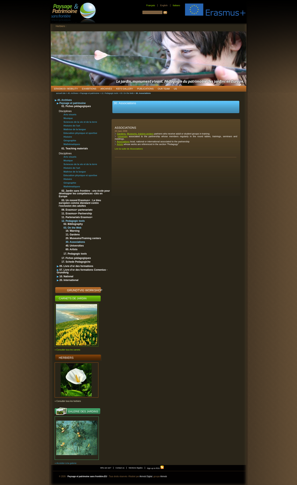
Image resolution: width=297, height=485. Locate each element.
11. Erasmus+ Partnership (76, 213)
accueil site (61, 93)
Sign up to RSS (155, 468)
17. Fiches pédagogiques (76, 258)
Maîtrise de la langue (75, 129)
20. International (68, 280)
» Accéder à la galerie (66, 463)
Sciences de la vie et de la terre (80, 122)
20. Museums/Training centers (83, 238)
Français (150, 5)
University (122, 136)
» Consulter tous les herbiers (68, 401)
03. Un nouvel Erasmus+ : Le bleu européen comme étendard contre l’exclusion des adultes (80, 203)
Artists (120, 144)
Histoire (68, 137)
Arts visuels (70, 114)
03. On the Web (127, 93)
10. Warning (73, 230)
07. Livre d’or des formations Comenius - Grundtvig (82, 271)
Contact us (120, 468)
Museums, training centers (140, 133)
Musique (68, 118)
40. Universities (75, 245)
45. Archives (73, 93)
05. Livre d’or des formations (76, 266)
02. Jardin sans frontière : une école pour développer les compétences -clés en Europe (84, 193)
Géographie (70, 140)
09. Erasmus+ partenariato (76, 209)
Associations (125, 127)
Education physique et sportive (80, 133)
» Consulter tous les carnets (67, 350)
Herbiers (66, 357)
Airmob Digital (145, 476)
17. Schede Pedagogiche (76, 261)
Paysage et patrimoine (89, 93)
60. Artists (72, 249)
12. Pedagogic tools (109, 93)
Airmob (163, 476)
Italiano (176, 5)
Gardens (121, 133)
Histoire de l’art (72, 125)
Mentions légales (136, 468)
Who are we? (105, 468)
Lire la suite (129, 149)
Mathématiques (72, 144)
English (163, 5)
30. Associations (75, 242)
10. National (66, 276)
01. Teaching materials (74, 148)
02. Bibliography (73, 224)
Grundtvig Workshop (84, 290)
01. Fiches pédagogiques (76, 106)
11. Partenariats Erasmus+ (76, 217)
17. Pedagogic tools (75, 253)
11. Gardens (73, 234)
